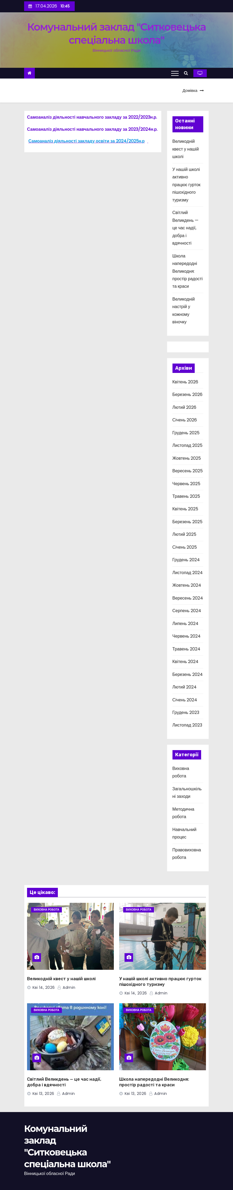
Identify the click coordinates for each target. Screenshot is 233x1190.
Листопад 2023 (187, 725)
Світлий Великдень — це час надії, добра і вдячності (185, 227)
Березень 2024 (187, 674)
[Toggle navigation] (174, 73)
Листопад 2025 (187, 445)
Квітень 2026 (185, 382)
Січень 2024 (184, 700)
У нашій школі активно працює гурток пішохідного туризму (186, 184)
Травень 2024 (186, 649)
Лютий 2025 (184, 534)
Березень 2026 (187, 394)
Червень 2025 (186, 484)
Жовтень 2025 (186, 458)
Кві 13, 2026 (43, 1093)
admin (66, 987)
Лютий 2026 (184, 407)
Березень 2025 (187, 522)
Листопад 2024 (187, 573)
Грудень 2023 (185, 712)
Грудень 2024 (186, 560)
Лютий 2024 (184, 687)
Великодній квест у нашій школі (185, 149)
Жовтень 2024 (186, 585)
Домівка (189, 90)
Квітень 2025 (185, 509)
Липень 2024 (185, 623)
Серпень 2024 (186, 611)
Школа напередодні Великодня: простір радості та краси (187, 271)
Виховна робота (46, 910)
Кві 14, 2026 (43, 987)
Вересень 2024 (187, 598)
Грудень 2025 (186, 433)
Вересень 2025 (187, 471)
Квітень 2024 (185, 661)
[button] (187, 73)
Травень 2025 (186, 496)
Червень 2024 (186, 636)
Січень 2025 (184, 547)
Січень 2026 (184, 420)
